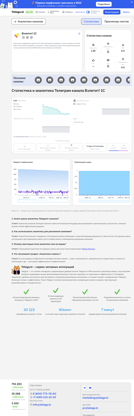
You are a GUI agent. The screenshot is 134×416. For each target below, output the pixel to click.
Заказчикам (80, 12)
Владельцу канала (95, 12)
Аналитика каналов (28, 21)
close (131, 2)
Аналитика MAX (53, 12)
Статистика (91, 21)
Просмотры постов (117, 21)
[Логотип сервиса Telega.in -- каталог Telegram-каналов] (18, 12)
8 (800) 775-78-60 (44, 393)
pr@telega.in (90, 408)
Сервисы (68, 12)
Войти (126, 12)
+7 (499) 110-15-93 (44, 397)
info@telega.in (42, 404)
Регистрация (112, 12)
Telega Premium (88, 249)
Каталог (40, 12)
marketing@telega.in (95, 397)
